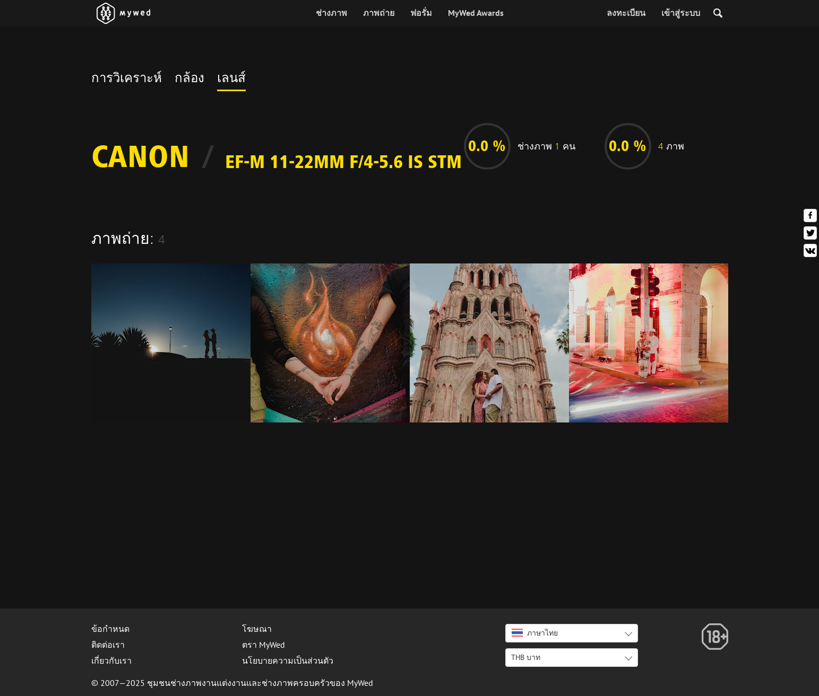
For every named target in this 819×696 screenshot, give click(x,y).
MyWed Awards (476, 12)
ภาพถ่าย (378, 12)
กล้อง (189, 79)
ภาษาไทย (535, 633)
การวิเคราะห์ (126, 79)
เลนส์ (231, 79)
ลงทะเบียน (626, 12)
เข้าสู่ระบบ (680, 12)
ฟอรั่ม (421, 12)
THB (525, 657)
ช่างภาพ (331, 12)
